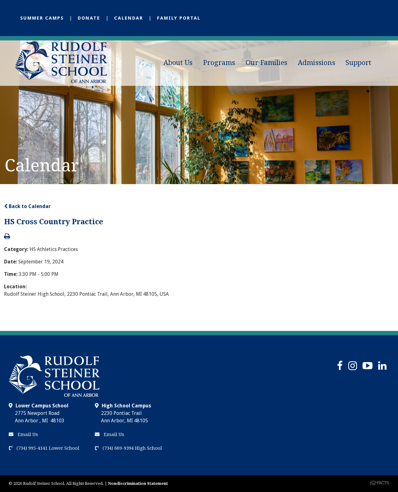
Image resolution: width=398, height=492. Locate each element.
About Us (178, 63)
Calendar (128, 18)
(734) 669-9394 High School (128, 448)
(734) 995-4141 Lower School (44, 448)
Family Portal (179, 18)
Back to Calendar (27, 206)
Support (358, 63)
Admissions (316, 63)
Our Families (266, 63)
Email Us (23, 434)
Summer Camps (42, 18)
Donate (89, 18)
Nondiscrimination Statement (138, 483)
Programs (219, 63)
